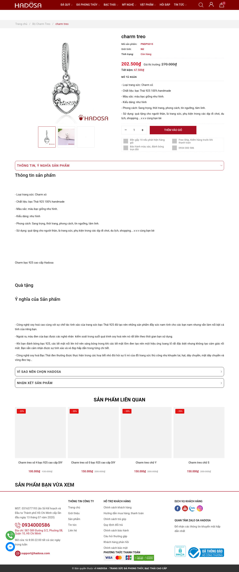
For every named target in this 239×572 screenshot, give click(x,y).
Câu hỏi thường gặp (115, 536)
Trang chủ (74, 507)
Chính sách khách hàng (118, 507)
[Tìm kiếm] (201, 4)
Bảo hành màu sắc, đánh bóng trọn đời (147, 148)
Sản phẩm (74, 519)
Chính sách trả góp (115, 519)
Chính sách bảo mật (116, 547)
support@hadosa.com (32, 553)
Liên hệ (72, 530)
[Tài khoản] (211, 4)
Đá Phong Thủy (88, 5)
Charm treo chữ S (199, 462)
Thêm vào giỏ (173, 130)
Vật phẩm (148, 5)
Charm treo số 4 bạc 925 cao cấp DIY (40, 462)
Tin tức (180, 5)
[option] (66, 79)
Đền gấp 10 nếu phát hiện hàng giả (147, 141)
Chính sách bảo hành (116, 530)
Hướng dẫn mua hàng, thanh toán (124, 513)
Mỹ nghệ (129, 5)
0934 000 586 (186, 147)
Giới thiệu (74, 513)
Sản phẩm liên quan (119, 400)
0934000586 (32, 525)
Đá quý (67, 5)
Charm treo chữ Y (146, 462)
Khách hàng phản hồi (116, 542)
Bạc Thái (111, 5)
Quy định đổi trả (113, 524)
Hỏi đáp (165, 4)
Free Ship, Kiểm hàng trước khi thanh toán (196, 141)
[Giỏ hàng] (221, 4)
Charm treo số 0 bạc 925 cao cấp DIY (93, 462)
